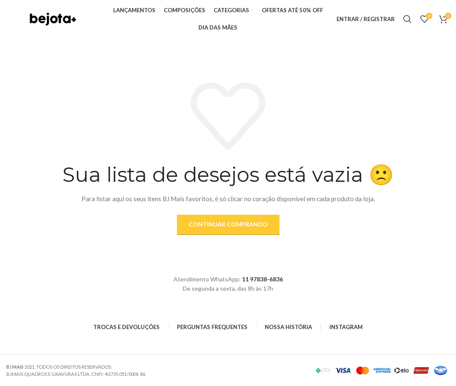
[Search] (407, 19)
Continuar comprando (228, 224)
